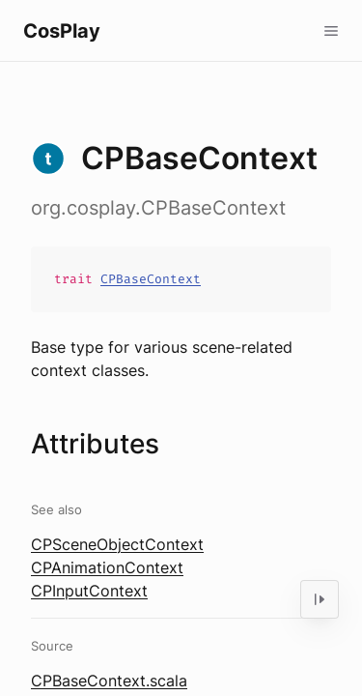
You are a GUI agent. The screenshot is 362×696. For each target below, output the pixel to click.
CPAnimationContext (107, 567)
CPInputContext (89, 590)
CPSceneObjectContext (117, 544)
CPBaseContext (150, 279)
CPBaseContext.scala (109, 680)
